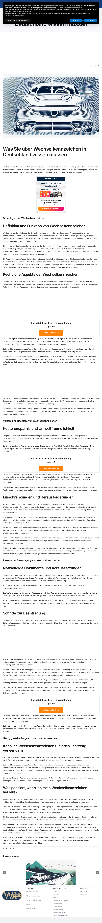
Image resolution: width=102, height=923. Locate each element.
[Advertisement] (51, 47)
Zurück (90, 66)
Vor (96, 66)
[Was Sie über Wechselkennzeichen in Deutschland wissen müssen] (51, 106)
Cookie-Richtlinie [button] (69, 8)
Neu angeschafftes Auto (52, 205)
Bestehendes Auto (52, 203)
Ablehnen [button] (76, 20)
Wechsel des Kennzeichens (44, 238)
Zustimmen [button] (90, 20)
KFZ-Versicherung (9, 848)
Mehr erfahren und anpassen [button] (17, 20)
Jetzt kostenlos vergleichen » (51, 209)
